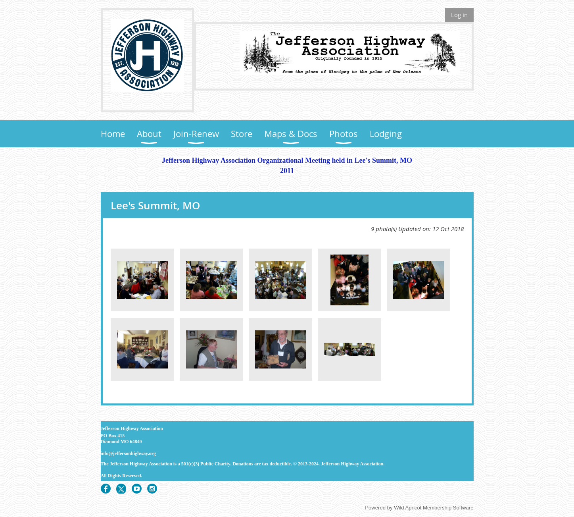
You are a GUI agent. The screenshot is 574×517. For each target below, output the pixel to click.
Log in (459, 15)
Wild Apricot (407, 508)
